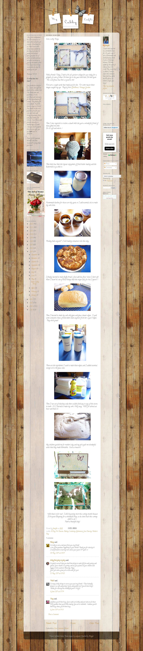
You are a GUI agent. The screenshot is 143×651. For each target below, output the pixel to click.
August (33, 269)
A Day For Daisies (57, 531)
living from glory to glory (57, 560)
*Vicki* (52, 581)
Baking (66, 531)
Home (73, 623)
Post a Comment (53, 614)
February (34, 291)
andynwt (78, 636)
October (33, 262)
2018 (31, 241)
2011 (31, 310)
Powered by (109, 155)
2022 (31, 227)
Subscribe (110, 148)
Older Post (94, 623)
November (34, 258)
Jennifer (107, 46)
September (34, 265)
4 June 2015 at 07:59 (57, 591)
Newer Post (51, 623)
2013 (31, 303)
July (32, 272)
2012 (31, 306)
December (34, 255)
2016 (31, 248)
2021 (31, 231)
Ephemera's (79, 531)
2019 (31, 238)
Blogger (91, 636)
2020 (31, 234)
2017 (31, 245)
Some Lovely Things (35, 283)
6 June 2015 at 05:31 (57, 610)
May (33, 279)
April (33, 288)
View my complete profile (108, 87)
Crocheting (72, 531)
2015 (31, 252)
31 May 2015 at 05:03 (57, 573)
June (32, 275)
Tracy (52, 599)
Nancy (52, 542)
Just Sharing (88, 531)
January (34, 295)
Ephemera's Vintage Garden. (80, 87)
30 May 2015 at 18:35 (57, 553)
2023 (31, 224)
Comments (108, 167)
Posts (106, 164)
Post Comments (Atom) (61, 628)
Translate (107, 181)
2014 (31, 299)
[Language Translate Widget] (112, 176)
